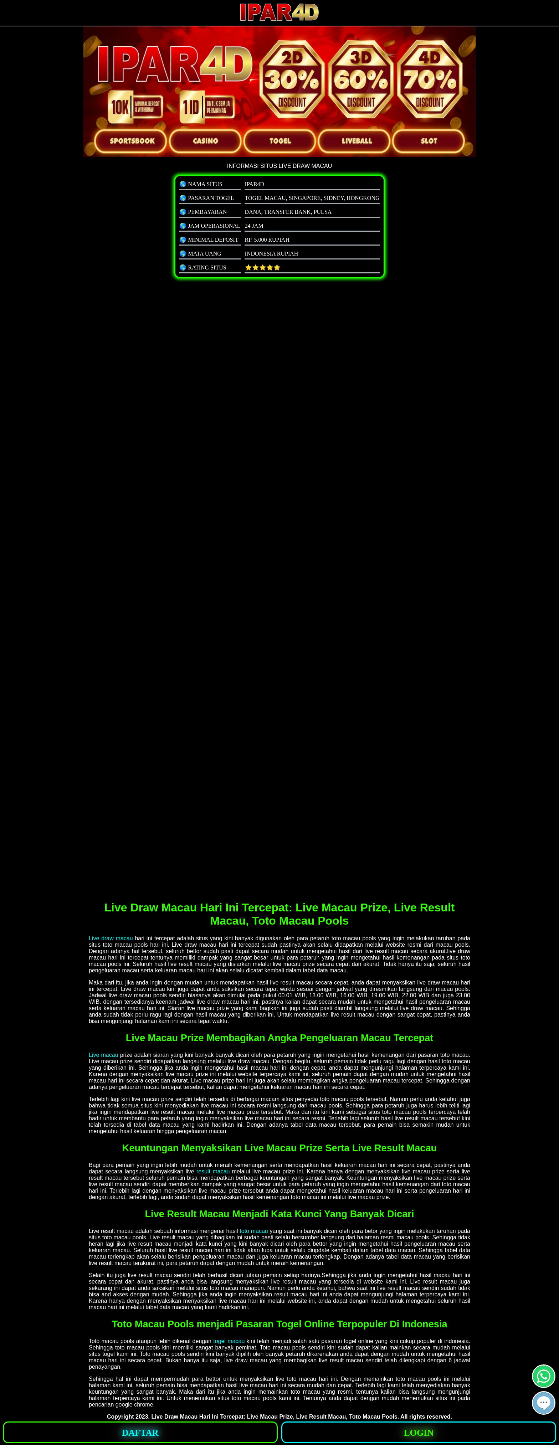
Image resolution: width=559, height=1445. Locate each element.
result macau (213, 1171)
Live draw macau (111, 938)
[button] (543, 1403)
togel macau (229, 1341)
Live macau (103, 1055)
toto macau (254, 1231)
